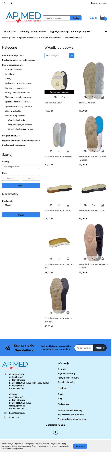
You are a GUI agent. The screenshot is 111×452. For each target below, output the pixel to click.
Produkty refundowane (33, 31)
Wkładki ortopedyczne (15, 115)
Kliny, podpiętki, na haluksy (20, 124)
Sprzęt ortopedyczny (12, 65)
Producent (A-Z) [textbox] (53, 55)
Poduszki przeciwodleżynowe (18, 83)
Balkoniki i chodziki (13, 69)
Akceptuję (80, 446)
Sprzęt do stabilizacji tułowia (18, 102)
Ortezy (8, 79)
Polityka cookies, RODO (68, 378)
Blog (60, 398)
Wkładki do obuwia (16, 120)
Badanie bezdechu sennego (70, 410)
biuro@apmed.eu (17, 413)
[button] (63, 363)
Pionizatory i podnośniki (15, 88)
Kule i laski (9, 74)
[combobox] (59, 55)
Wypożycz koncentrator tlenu (71, 415)
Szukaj (21, 186)
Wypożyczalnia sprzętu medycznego (70, 31)
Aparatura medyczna (13, 55)
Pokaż (21, 215)
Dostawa (62, 369)
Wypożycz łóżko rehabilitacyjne (72, 419)
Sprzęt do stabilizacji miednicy (18, 106)
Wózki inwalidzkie (13, 111)
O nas (60, 394)
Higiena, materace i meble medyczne (21, 140)
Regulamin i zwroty (66, 373)
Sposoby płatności (66, 382)
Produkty (10, 31)
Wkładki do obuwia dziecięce (20, 129)
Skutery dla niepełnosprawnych (19, 97)
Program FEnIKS (11, 135)
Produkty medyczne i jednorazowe (19, 60)
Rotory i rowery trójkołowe (17, 92)
